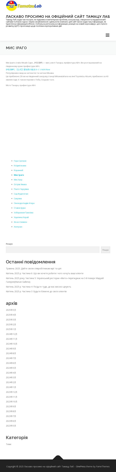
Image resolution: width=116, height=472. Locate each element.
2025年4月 (11, 313)
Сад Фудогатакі (21, 193)
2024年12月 (11, 332)
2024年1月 (11, 385)
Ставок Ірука (20, 206)
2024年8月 (11, 351)
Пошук (9, 242)
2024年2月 (11, 380)
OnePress (81, 464)
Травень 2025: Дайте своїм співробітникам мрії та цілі (33, 267)
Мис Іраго (19, 174)
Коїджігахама (20, 165)
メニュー (107, 35)
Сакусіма (18, 197)
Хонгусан (18, 225)
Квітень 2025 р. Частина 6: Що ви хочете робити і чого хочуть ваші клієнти (44, 271)
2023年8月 (11, 409)
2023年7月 (11, 414)
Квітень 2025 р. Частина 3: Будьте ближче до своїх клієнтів (36, 289)
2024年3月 (11, 375)
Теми (8, 442)
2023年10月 (11, 400)
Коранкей (18, 170)
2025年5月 (11, 308)
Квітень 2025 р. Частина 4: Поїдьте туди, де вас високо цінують (38, 285)
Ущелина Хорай (21, 216)
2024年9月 (11, 346)
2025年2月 (11, 322)
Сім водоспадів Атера (24, 202)
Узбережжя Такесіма (24, 211)
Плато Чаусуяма (21, 188)
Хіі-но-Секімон (20, 220)
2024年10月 (11, 342)
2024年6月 (11, 361)
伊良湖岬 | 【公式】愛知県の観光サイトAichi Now (28, 69)
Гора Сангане (20, 160)
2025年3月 (11, 317)
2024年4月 (11, 371)
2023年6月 (11, 419)
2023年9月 (11, 404)
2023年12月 (11, 390)
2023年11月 (11, 395)
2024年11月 (11, 337)
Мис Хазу (18, 179)
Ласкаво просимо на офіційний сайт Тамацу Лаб (58, 16)
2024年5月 (11, 366)
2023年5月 (11, 424)
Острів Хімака (20, 183)
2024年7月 (11, 356)
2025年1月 (11, 327)
